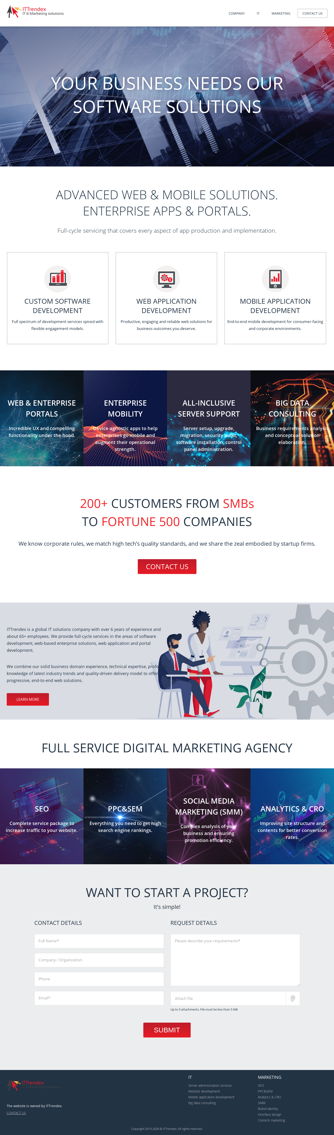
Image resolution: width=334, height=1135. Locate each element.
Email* (44, 998)
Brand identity (268, 1108)
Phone (44, 979)
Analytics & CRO (269, 1097)
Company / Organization (60, 959)
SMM (261, 1103)
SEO (261, 1085)
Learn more (27, 699)
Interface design (269, 1114)
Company (237, 13)
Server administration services (210, 1085)
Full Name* (49, 940)
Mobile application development (211, 1097)
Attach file (184, 998)
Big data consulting (202, 1103)
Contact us (312, 13)
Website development (204, 1091)
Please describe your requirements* (207, 940)
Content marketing (271, 1120)
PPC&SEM (265, 1091)
